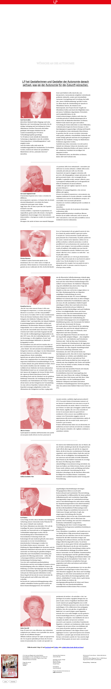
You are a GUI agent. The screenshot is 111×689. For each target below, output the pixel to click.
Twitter (56, 647)
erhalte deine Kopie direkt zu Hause (72, 647)
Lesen (5, 681)
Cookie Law (93, 662)
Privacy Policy (86, 662)
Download (13, 681)
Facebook (48, 647)
